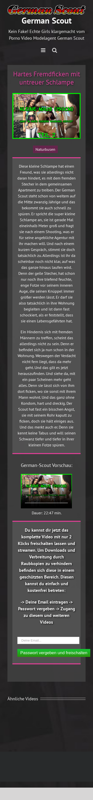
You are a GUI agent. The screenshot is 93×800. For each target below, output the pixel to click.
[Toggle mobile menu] (43, 50)
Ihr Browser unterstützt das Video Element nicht (46, 491)
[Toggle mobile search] (54, 50)
